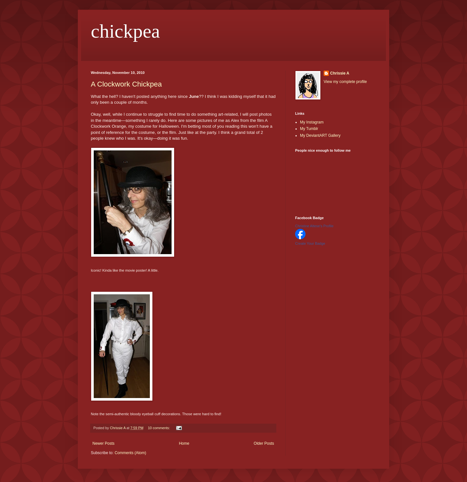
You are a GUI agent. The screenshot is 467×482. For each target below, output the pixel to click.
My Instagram (312, 122)
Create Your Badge (310, 243)
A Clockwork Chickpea (126, 84)
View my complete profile (345, 81)
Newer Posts (103, 443)
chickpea (125, 31)
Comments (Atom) (130, 453)
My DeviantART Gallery (320, 135)
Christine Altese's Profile (314, 226)
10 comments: (159, 428)
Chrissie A (339, 73)
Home (184, 443)
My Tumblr (309, 128)
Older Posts (264, 443)
